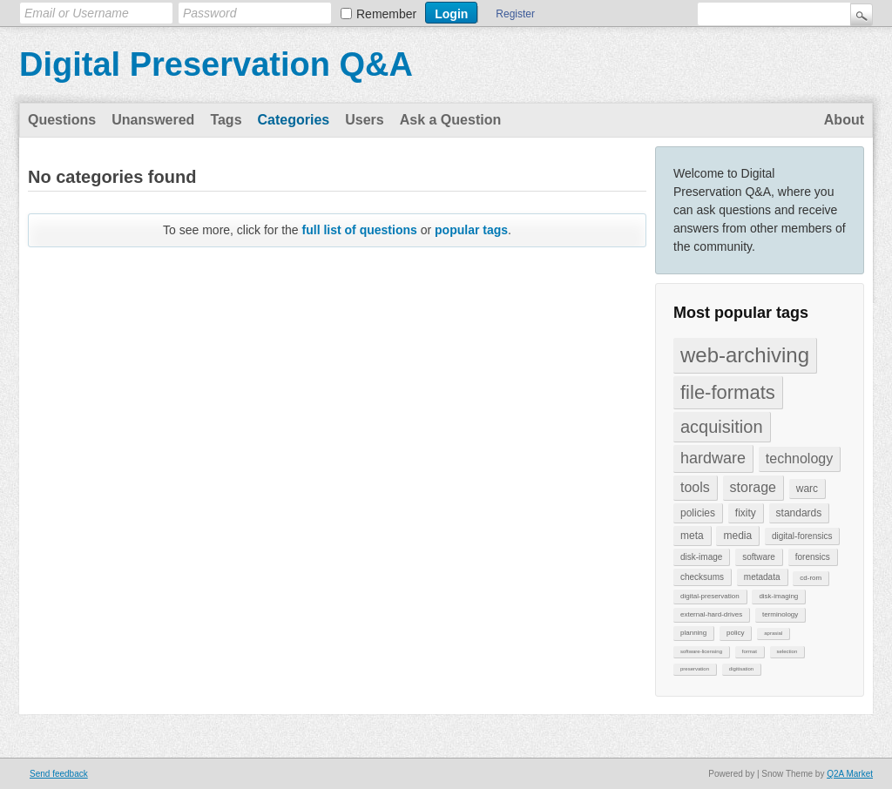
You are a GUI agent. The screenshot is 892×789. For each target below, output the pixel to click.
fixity (745, 513)
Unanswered (153, 119)
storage (753, 487)
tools (695, 487)
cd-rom (810, 578)
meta (692, 535)
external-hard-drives (711, 614)
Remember (386, 14)
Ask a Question (450, 119)
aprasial (773, 633)
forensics (812, 557)
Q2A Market (850, 774)
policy (735, 633)
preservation (694, 668)
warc (807, 488)
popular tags (471, 230)
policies (697, 513)
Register (515, 14)
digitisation (741, 668)
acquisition (721, 426)
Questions (62, 119)
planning (693, 633)
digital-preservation (710, 596)
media (737, 535)
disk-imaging (778, 596)
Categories (294, 119)
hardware (713, 458)
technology (799, 458)
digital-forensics (802, 536)
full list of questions (359, 230)
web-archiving (744, 355)
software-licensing (701, 651)
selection (787, 651)
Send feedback (59, 774)
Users (364, 119)
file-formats (727, 392)
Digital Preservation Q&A (216, 64)
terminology (780, 614)
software (758, 557)
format (749, 651)
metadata (762, 577)
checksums (702, 577)
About (844, 119)
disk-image (701, 557)
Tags (225, 119)
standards (799, 513)
